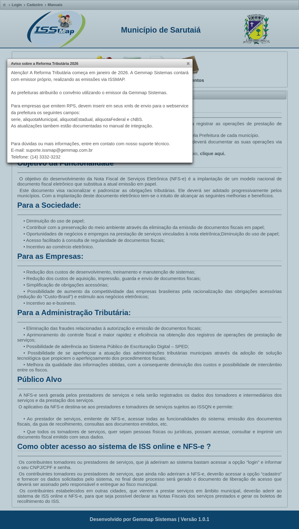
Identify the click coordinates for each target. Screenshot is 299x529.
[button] (188, 63)
